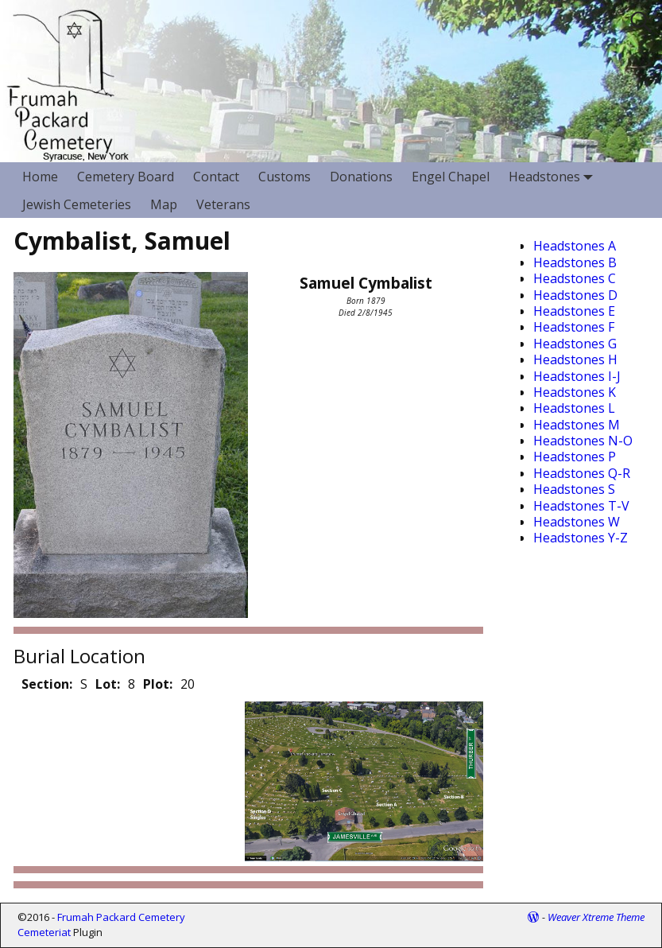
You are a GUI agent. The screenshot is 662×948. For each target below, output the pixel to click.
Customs (284, 176)
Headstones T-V (581, 506)
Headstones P (574, 456)
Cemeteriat (44, 932)
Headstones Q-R (581, 473)
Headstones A (574, 245)
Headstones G (575, 343)
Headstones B (575, 262)
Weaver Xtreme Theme (596, 917)
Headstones (554, 176)
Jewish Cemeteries (76, 204)
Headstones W (576, 521)
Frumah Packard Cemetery (121, 917)
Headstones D (575, 295)
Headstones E (574, 311)
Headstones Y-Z (580, 537)
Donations (361, 176)
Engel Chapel (451, 176)
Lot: (107, 684)
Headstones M (576, 424)
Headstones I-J (577, 376)
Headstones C (574, 278)
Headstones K (574, 392)
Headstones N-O (583, 440)
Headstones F (573, 327)
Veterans (223, 204)
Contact (216, 176)
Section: (46, 684)
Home (40, 176)
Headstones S (574, 489)
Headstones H (575, 359)
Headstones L (574, 408)
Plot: (157, 684)
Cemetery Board (125, 176)
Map (163, 204)
